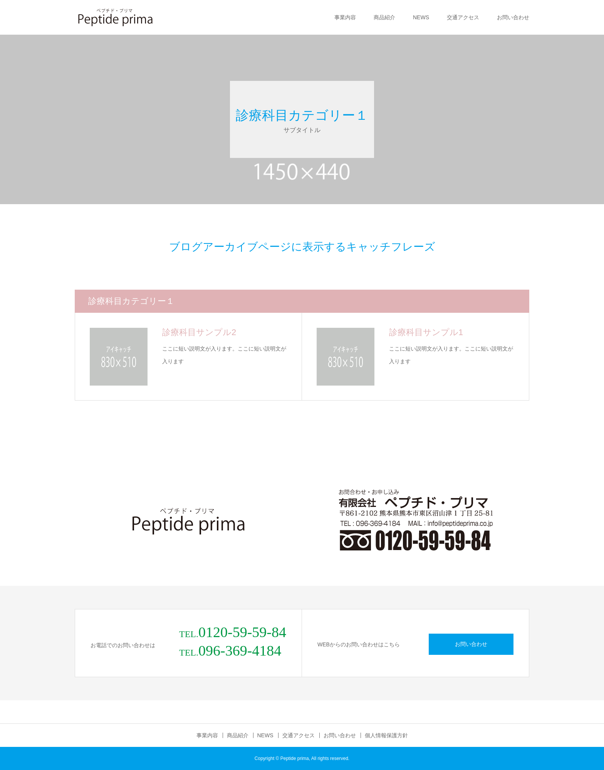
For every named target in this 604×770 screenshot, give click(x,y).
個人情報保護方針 (386, 735)
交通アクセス (463, 17)
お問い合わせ (513, 17)
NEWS (421, 17)
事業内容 (345, 17)
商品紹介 (384, 17)
